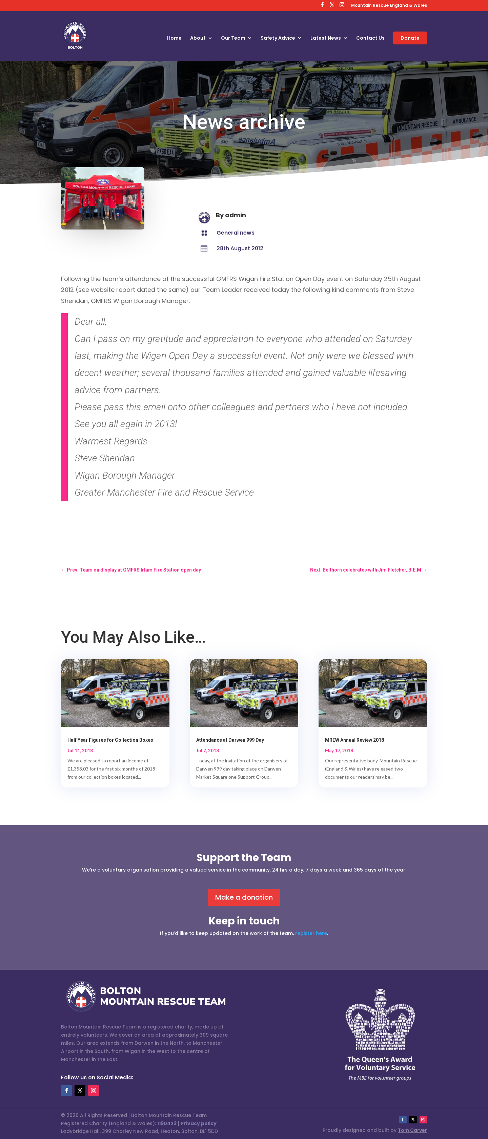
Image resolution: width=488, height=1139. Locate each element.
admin (235, 215)
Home (174, 38)
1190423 (167, 1123)
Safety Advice (278, 38)
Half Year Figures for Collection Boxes (110, 740)
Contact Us (370, 38)
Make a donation (244, 897)
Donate (410, 38)
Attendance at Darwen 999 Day (230, 740)
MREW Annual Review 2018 (354, 740)
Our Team (233, 38)
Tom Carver (412, 1130)
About (198, 38)
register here (311, 933)
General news (236, 233)
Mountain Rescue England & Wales (389, 5)
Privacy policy (199, 1123)
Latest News (325, 38)
